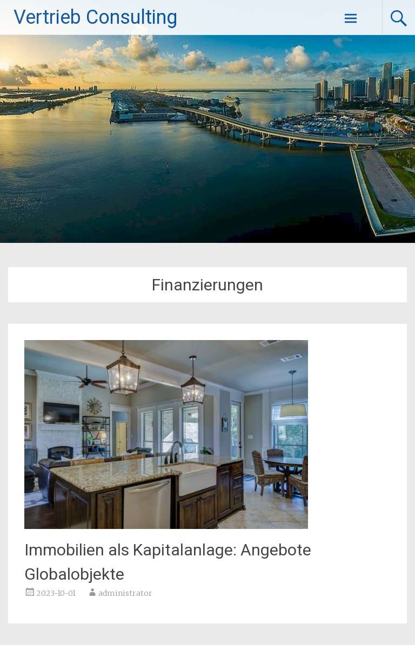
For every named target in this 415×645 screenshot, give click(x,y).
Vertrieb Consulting (95, 17)
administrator (125, 593)
